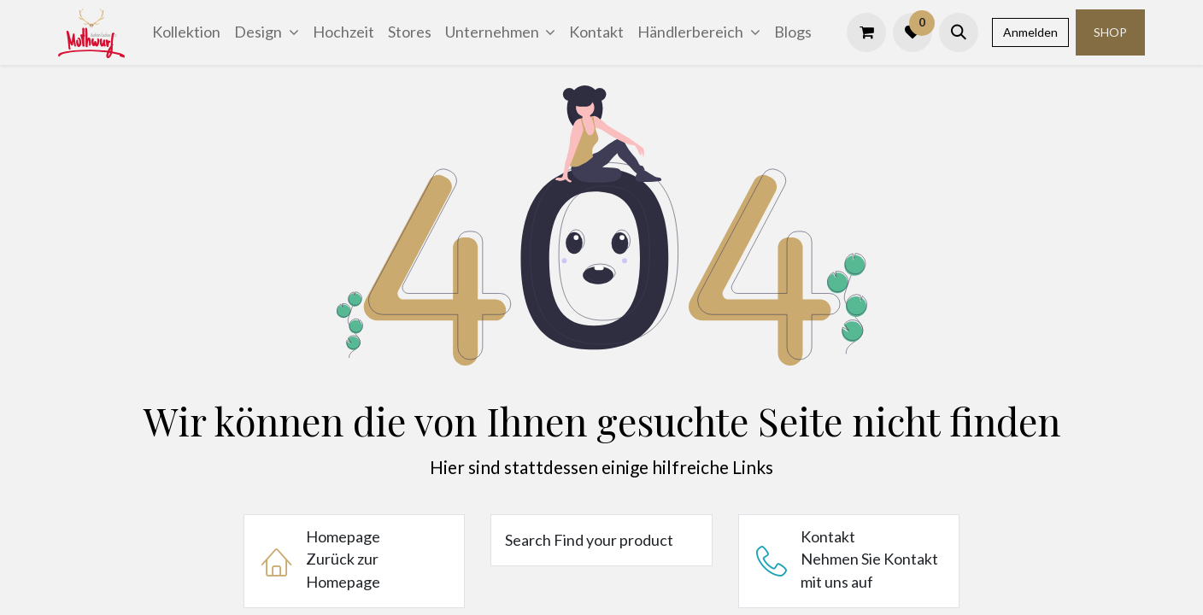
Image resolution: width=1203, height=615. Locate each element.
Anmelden (1030, 32)
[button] (958, 32)
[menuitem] (186, 32)
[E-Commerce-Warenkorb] (866, 32)
